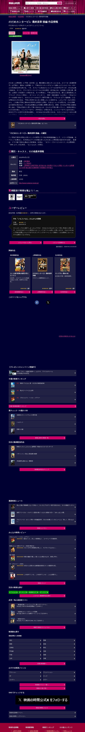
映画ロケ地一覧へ (42, 688)
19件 (21, 28)
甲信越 (11, 651)
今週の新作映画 (42, 8)
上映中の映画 (29, 8)
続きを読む (42, 118)
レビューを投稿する (59, 242)
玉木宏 (32, 165)
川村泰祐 (27, 161)
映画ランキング (69, 8)
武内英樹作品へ (19, 292)
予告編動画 (42, 11)
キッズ (45, 676)
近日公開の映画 (56, 8)
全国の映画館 (34, 731)
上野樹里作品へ (41, 292)
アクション (12, 672)
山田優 (71, 165)
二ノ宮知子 (27, 163)
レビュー (25, 33)
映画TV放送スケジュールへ (42, 627)
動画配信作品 (56, 11)
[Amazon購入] (25, 75)
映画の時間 (12, 16)
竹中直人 (50, 167)
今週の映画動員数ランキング (17, 406)
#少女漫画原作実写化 (15, 36)
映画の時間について (42, 708)
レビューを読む (69, 11)
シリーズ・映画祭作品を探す (42, 595)
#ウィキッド (22, 592)
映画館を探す (15, 11)
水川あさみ (42, 165)
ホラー (45, 679)
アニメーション (48, 672)
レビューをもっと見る (25, 242)
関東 (44, 640)
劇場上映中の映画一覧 (42, 438)
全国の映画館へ (42, 663)
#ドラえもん (12, 592)
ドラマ (11, 28)
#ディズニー (43, 592)
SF (10, 676)
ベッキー (66, 165)
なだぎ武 (22, 167)
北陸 (44, 651)
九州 (10, 658)
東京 (10, 640)
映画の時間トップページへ (17, 716)
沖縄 (44, 658)
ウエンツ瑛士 (57, 165)
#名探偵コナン (33, 592)
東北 (44, 647)
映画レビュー (42, 583)
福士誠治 (29, 167)
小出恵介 (50, 165)
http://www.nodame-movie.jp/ (29, 183)
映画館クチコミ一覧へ (42, 684)
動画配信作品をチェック (42, 469)
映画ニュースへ (42, 528)
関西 (10, 644)
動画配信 (33, 33)
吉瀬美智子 (36, 167)
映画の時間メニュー (15, 8)
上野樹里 (27, 165)
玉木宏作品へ (64, 292)
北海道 (11, 647)
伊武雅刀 (43, 167)
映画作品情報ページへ (16, 712)
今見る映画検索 (69, 3)
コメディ (12, 679)
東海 (44, 644)
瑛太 (36, 165)
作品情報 (21, 16)
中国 (10, 654)
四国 (44, 654)
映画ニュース (29, 11)
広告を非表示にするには (67, 336)
